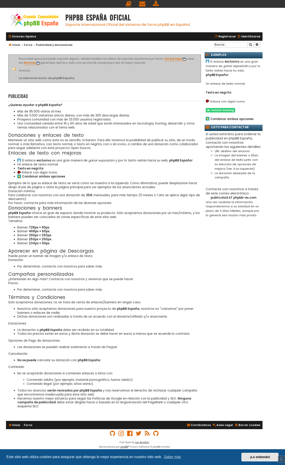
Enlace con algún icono (39, 173)
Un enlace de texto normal (37, 165)
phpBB (124, 447)
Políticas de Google (107, 399)
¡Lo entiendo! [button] (260, 457)
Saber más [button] (172, 457)
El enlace (36, 161)
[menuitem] (129, 4)
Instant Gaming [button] (220, 110)
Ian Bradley (142, 442)
